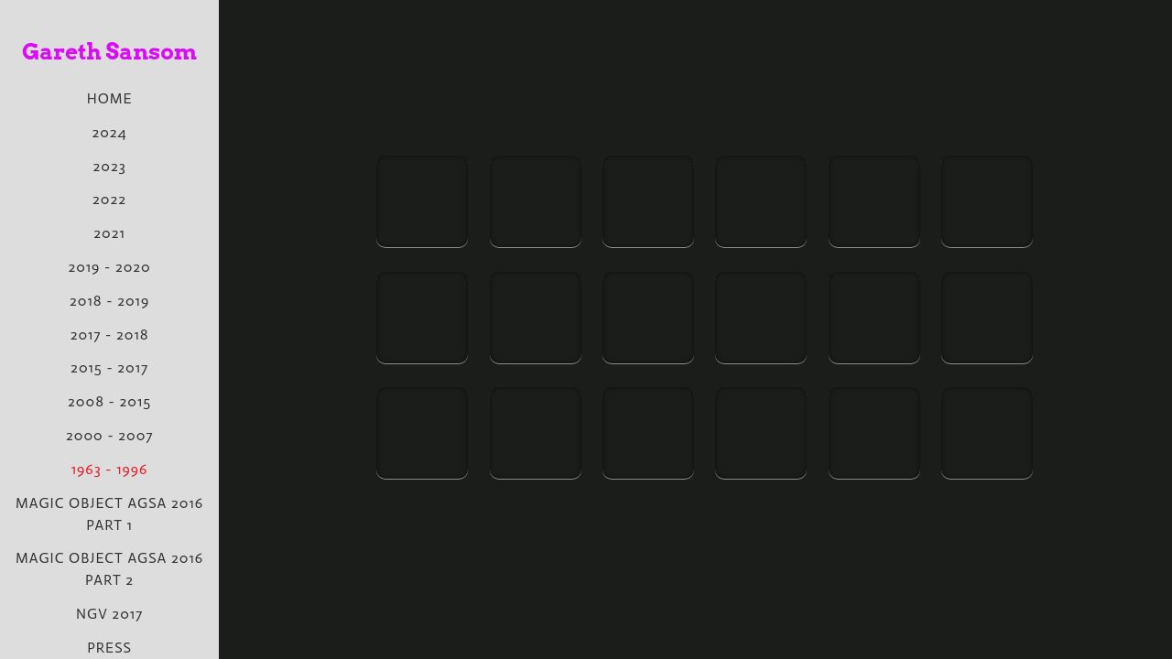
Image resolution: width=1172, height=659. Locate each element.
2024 (109, 132)
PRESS (109, 647)
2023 (108, 166)
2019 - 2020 (109, 266)
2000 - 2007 (109, 435)
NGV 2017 (109, 613)
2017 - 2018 (110, 334)
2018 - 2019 (109, 300)
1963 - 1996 (109, 469)
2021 (109, 233)
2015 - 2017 (109, 367)
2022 (109, 199)
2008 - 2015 (109, 401)
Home (110, 98)
